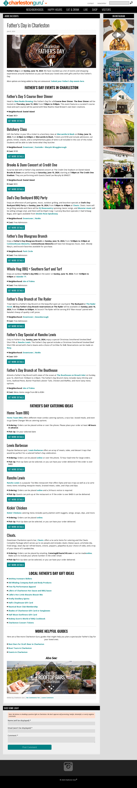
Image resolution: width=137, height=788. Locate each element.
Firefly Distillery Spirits (18, 598)
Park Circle (28, 251)
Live (86, 9)
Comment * (13, 735)
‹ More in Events (11, 16)
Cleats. (76, 205)
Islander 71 (21, 276)
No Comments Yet (33, 698)
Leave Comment (47, 698)
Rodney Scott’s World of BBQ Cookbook (26, 618)
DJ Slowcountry (46, 208)
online (39, 458)
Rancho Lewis (24, 342)
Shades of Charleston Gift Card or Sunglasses (29, 610)
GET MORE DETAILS (16, 156)
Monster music (85, 208)
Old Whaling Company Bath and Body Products (29, 582)
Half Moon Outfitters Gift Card (22, 614)
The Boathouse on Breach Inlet (71, 375)
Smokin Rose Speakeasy (47, 213)
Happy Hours (55, 9)
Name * (19, 720)
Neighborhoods (34, 9)
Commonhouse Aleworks (18, 244)
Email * (20, 728)
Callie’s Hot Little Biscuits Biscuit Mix (25, 594)
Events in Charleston (17, 652)
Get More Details (16, 120)
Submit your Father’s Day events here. (67, 81)
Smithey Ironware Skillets (20, 578)
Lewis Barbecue (35, 450)
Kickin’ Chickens (14, 513)
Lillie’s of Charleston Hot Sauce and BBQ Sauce (30, 590)
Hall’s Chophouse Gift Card (20, 602)
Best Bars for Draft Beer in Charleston (26, 644)
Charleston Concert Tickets (21, 622)
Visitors (106, 9)
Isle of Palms (29, 281)
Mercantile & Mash (66, 134)
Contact (90, 3)
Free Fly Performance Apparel (22, 586)
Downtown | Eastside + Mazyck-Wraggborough (45, 147)
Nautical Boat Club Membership (23, 606)
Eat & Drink (72, 9)
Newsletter (101, 3)
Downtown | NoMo (32, 218)
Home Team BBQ (15, 417)
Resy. (9, 348)
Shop (94, 9)
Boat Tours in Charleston (20, 648)
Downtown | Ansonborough (36, 317)
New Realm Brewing (23, 101)
